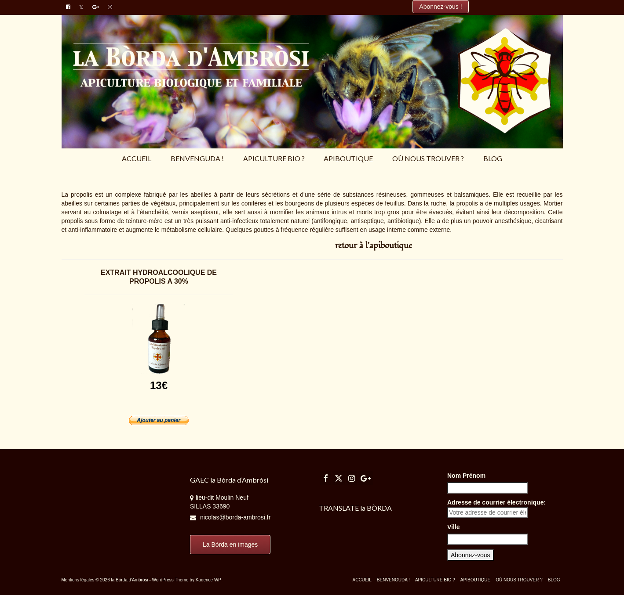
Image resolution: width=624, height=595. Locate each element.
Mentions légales (78, 579)
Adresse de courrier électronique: (496, 508)
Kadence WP (208, 579)
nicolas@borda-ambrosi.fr (230, 517)
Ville (453, 526)
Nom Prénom (466, 475)
